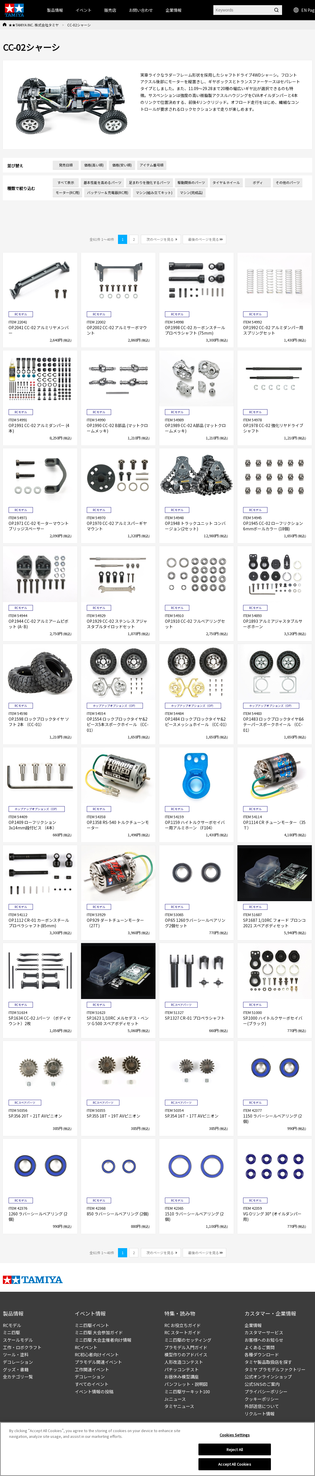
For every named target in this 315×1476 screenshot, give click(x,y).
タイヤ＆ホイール (226, 182)
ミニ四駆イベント (92, 1325)
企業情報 (253, 1325)
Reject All (235, 1451)
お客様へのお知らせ (264, 1340)
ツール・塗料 (16, 1354)
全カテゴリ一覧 (18, 1377)
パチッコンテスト (181, 1369)
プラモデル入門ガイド (185, 1347)
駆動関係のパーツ (191, 182)
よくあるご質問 (260, 1347)
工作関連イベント (92, 1369)
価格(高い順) (94, 164)
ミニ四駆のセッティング (187, 1340)
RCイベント (86, 1347)
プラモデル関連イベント (98, 1362)
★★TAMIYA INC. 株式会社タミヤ (34, 24)
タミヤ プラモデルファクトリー (275, 1369)
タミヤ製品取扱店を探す (268, 1362)
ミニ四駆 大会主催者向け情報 (103, 1340)
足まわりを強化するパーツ (149, 182)
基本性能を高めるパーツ (102, 182)
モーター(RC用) (68, 192)
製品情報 (55, 10)
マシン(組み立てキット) (154, 192)
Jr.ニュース (175, 1399)
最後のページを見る (203, 239)
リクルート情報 (260, 1414)
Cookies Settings (235, 1437)
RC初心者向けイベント (97, 1354)
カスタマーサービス (264, 1332)
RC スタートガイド (182, 1332)
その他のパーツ (288, 182)
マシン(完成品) (191, 192)
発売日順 (66, 164)
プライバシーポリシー (266, 1391)
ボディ (258, 182)
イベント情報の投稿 (94, 1391)
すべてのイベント (92, 1384)
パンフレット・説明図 (186, 1384)
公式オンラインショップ (268, 1377)
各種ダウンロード (262, 1354)
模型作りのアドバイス (185, 1354)
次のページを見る (160, 239)
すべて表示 (65, 182)
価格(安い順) (122, 164)
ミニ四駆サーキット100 (187, 1391)
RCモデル (12, 1325)
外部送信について (262, 1406)
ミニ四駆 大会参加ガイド (99, 1332)
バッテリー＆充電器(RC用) (107, 192)
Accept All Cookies (234, 1466)
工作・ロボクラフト (22, 1347)
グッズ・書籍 (16, 1369)
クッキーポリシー (262, 1399)
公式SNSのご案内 (262, 1384)
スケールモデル (18, 1340)
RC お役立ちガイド (182, 1325)
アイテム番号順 (152, 164)
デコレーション (18, 1362)
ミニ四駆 (11, 1332)
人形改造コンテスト (183, 1362)
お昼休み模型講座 (181, 1377)
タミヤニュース (179, 1406)
